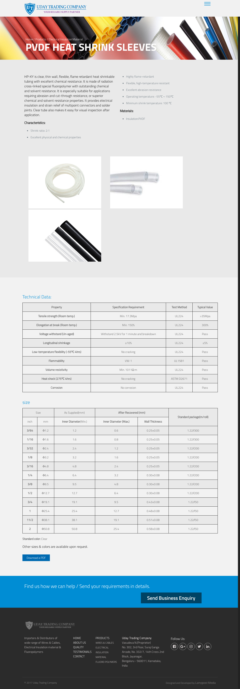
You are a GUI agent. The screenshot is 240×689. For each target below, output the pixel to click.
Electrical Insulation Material (66, 39)
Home (29, 39)
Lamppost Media (205, 682)
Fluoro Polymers (106, 662)
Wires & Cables (105, 643)
